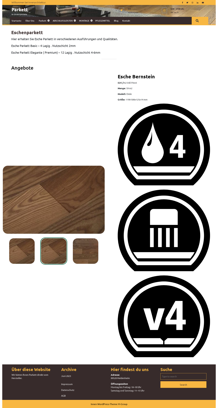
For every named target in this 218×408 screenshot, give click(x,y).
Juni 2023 (66, 375)
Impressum (67, 384)
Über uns (29, 20)
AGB (63, 395)
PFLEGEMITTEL (102, 20)
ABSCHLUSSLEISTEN (63, 20)
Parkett (20, 9)
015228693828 (91, 12)
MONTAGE (84, 20)
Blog (116, 20)
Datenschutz (67, 389)
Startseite (16, 20)
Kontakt (126, 20)
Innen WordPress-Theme (104, 403)
